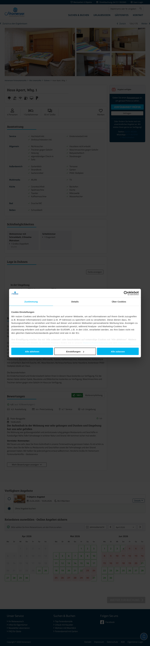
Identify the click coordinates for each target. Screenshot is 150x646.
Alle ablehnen (32, 351)
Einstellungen (75, 351)
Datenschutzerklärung (95, 343)
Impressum (124, 343)
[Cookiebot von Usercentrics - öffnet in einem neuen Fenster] (126, 293)
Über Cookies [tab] (119, 301)
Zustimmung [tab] (31, 301)
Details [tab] (75, 301)
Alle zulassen (118, 351)
